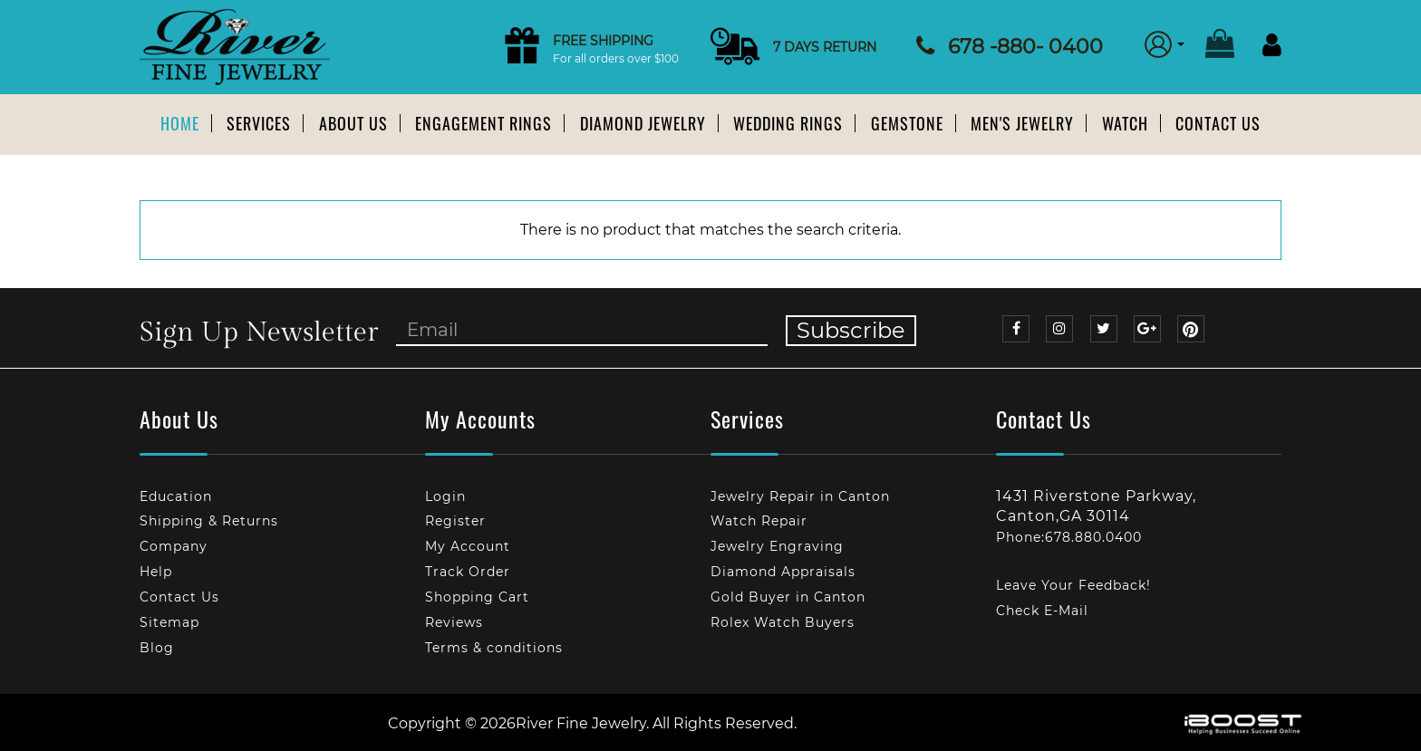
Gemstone (907, 123)
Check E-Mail (1042, 610)
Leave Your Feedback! (1073, 585)
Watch (1125, 123)
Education (176, 496)
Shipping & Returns (209, 521)
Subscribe (851, 330)
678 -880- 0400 (1025, 46)
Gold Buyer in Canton (787, 597)
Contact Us (1218, 123)
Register (455, 521)
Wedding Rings (788, 123)
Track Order (467, 571)
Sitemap (169, 622)
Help (156, 571)
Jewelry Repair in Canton (800, 496)
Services (259, 123)
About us (353, 123)
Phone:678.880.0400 (1069, 537)
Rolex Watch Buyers (782, 622)
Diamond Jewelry (643, 123)
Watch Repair (758, 521)
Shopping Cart (477, 597)
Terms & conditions (494, 648)
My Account (467, 546)
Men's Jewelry (1022, 123)
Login (445, 496)
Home (179, 123)
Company (174, 546)
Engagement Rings (483, 123)
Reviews (454, 622)
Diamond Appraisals (783, 571)
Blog (157, 648)
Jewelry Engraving (777, 546)
